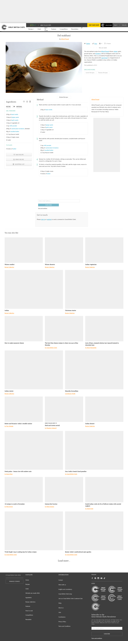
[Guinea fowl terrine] (64, 489)
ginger (115, 51)
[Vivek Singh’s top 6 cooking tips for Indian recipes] (34, 530)
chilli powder (13, 126)
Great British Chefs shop (65, 594)
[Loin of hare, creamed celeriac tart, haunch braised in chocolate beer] (104, 328)
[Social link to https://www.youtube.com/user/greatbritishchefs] (101, 578)
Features (28, 606)
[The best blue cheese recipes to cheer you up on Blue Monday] (64, 328)
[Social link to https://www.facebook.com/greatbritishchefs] (92, 578)
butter (14, 149)
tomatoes (98, 53)
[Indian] (34, 289)
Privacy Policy (62, 621)
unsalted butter (14, 131)
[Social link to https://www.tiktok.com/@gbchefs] (104, 578)
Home (27, 580)
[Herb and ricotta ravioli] (64, 409)
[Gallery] (44, 67)
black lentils (14, 114)
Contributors (61, 617)
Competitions (29, 615)
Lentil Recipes (90, 72)
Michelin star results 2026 (33, 593)
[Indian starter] (34, 369)
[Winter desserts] (64, 250)
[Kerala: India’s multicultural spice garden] (94, 530)
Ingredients (29, 597)
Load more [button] (63, 561)
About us (60, 608)
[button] (31, 29)
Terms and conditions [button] (42, 208)
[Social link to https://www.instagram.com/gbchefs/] (98, 578)
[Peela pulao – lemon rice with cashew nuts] (34, 450)
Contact (60, 580)
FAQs (59, 603)
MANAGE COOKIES (14, 581)
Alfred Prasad (65, 39)
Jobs (59, 612)
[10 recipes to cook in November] (24, 489)
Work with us (62, 584)
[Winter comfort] (24, 250)
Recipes (28, 584)
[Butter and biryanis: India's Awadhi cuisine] (24, 409)
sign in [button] (43, 219)
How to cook (29, 610)
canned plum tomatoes (17, 128)
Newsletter (28, 619)
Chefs (27, 589)
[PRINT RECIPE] (27, 102)
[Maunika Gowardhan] (94, 369)
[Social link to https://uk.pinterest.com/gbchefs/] (95, 578)
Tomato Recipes (103, 72)
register (49, 219)
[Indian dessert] (104, 409)
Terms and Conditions (64, 626)
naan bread (104, 58)
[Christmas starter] (94, 289)
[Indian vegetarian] (104, 250)
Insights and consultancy (65, 589)
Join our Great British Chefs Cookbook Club (70, 598)
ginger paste (15, 117)
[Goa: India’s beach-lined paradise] (94, 450)
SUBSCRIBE (48, 205)
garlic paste (15, 120)
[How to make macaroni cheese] (24, 328)
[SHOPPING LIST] (30, 102)
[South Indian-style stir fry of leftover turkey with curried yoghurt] (104, 489)
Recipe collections (30, 602)
